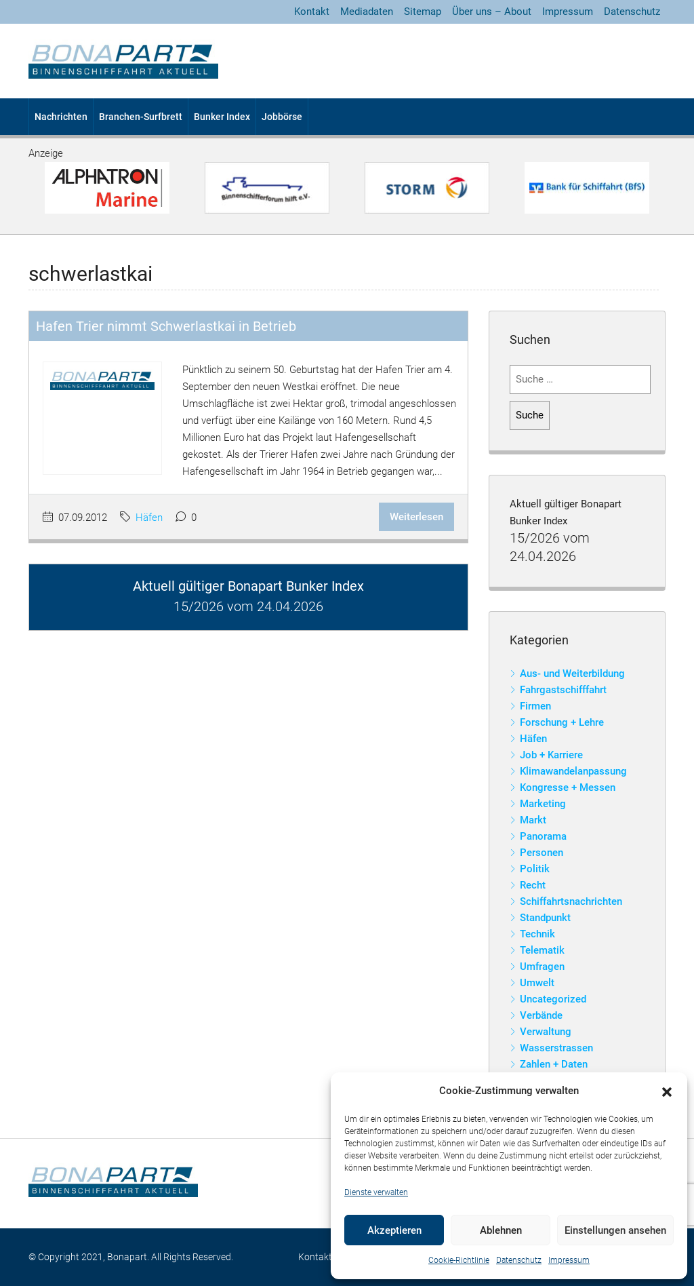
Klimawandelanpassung (573, 771)
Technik (537, 934)
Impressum (569, 1260)
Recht (533, 885)
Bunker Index (222, 116)
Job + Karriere (551, 755)
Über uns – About (491, 11)
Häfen (149, 517)
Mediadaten (366, 11)
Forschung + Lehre (562, 722)
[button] (667, 1091)
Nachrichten (61, 116)
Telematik (542, 950)
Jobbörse (282, 116)
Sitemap (422, 11)
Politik (535, 869)
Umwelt (537, 983)
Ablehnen (501, 1230)
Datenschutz (519, 1260)
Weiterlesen (416, 517)
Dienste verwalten (376, 1192)
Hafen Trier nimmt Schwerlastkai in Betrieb (166, 326)
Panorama (543, 836)
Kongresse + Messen (567, 787)
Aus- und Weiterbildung (572, 673)
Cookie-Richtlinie (458, 1260)
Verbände (541, 1015)
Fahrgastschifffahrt (563, 690)
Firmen (535, 706)
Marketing (543, 804)
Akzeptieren (394, 1230)
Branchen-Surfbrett (140, 116)
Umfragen (542, 966)
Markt (533, 820)
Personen (541, 852)
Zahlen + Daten (554, 1064)
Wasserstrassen (556, 1048)
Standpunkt (545, 918)
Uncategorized (553, 999)
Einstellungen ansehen (615, 1230)
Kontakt (311, 11)
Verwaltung (545, 1032)
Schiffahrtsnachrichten (571, 901)
